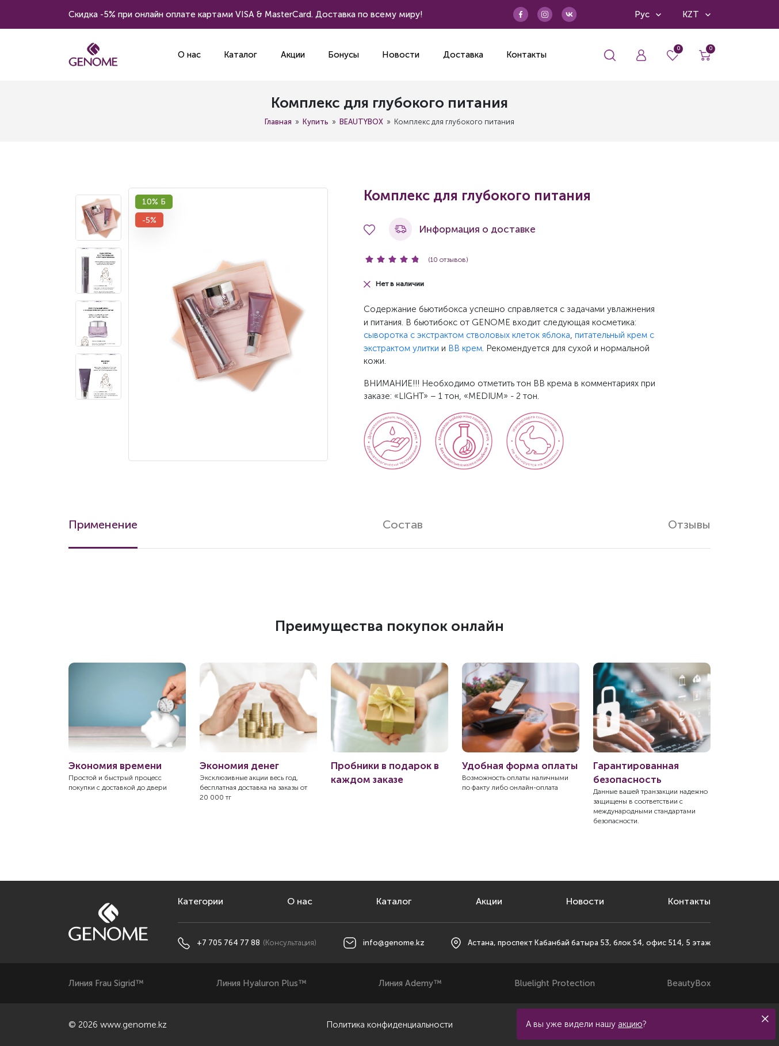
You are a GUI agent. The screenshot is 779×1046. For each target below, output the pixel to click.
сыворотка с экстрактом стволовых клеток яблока (467, 335)
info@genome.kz (394, 942)
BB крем (465, 348)
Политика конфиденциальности (389, 1025)
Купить (316, 121)
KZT (696, 14)
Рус (648, 14)
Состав (403, 524)
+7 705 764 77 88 (228, 942)
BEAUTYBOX (361, 121)
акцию (630, 1024)
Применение (103, 524)
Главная (278, 121)
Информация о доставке (462, 229)
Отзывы (689, 524)
